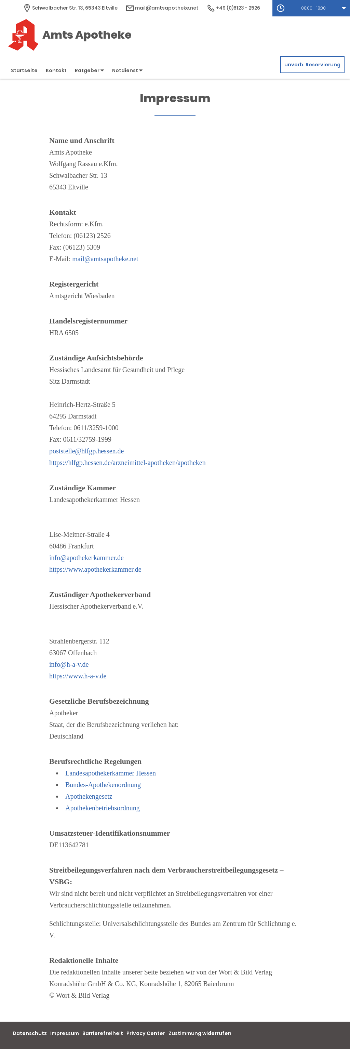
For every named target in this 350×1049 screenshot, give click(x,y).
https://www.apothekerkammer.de (95, 569)
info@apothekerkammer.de (86, 557)
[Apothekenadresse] (70, 7)
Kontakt (56, 70)
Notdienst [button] (127, 70)
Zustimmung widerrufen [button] (200, 1033)
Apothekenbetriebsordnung (102, 808)
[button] (311, 8)
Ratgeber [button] (89, 70)
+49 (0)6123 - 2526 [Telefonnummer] (233, 7)
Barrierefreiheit (102, 1033)
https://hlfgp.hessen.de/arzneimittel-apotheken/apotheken (127, 462)
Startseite (24, 70)
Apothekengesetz (88, 796)
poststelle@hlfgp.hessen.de (86, 451)
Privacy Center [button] (145, 1033)
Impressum (64, 1033)
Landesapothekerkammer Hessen (110, 773)
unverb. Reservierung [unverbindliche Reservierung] (312, 64)
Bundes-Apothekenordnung (103, 784)
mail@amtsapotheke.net (105, 259)
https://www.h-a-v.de (77, 676)
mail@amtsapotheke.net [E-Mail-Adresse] (162, 7)
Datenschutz (30, 1033)
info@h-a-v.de (69, 664)
